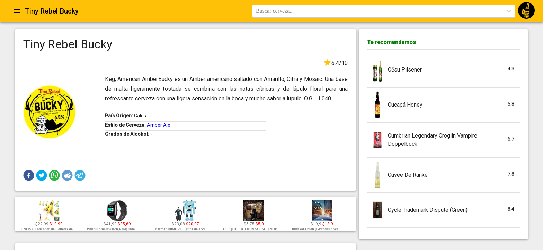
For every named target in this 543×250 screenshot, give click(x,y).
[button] (28, 175)
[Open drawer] (16, 11)
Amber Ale (158, 125)
